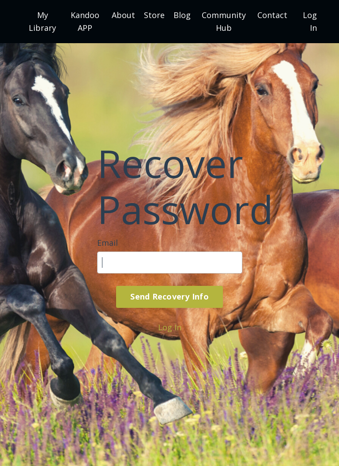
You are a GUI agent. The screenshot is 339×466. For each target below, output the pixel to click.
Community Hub (224, 21)
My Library (42, 21)
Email (107, 242)
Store (154, 15)
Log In (169, 327)
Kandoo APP (85, 21)
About (123, 15)
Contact (272, 15)
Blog (182, 15)
